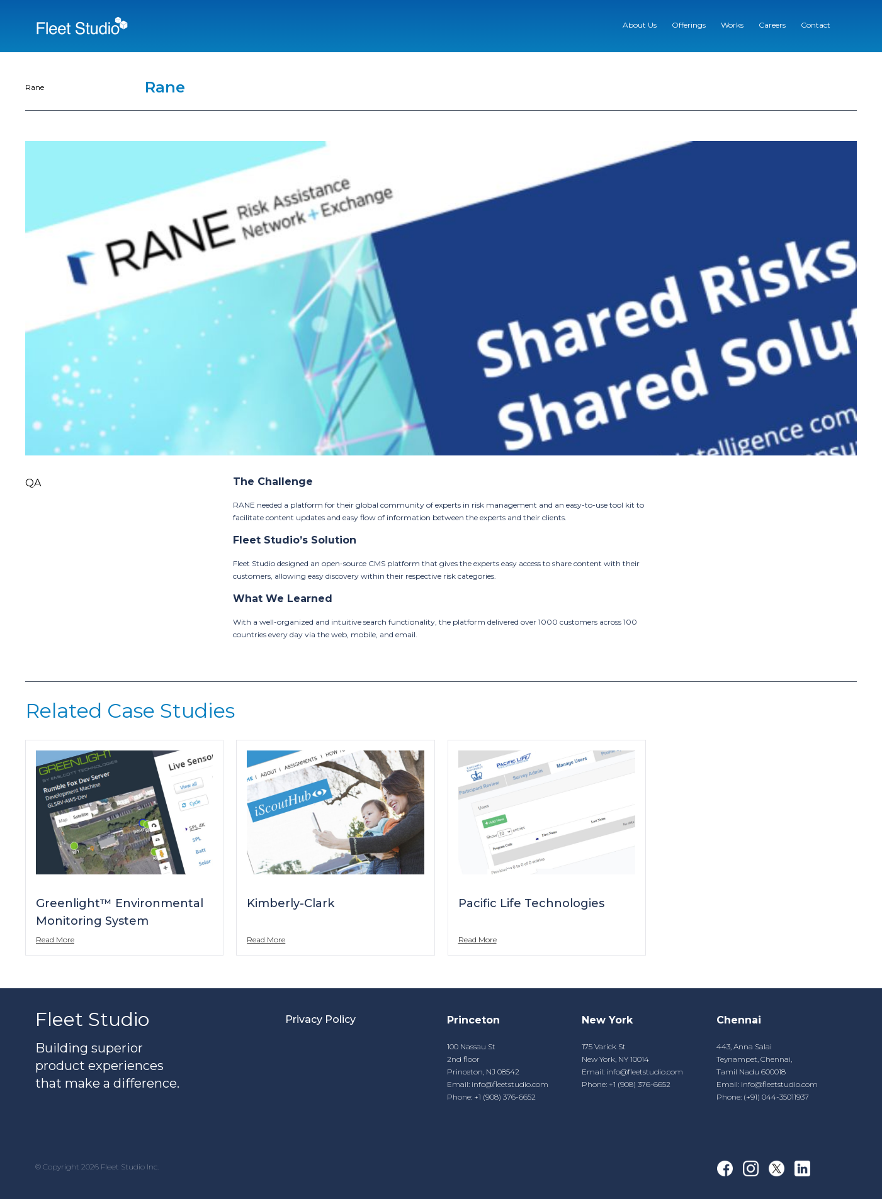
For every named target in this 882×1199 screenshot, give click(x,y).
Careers (772, 25)
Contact (815, 25)
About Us (640, 25)
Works (732, 25)
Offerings (689, 25)
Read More (55, 939)
